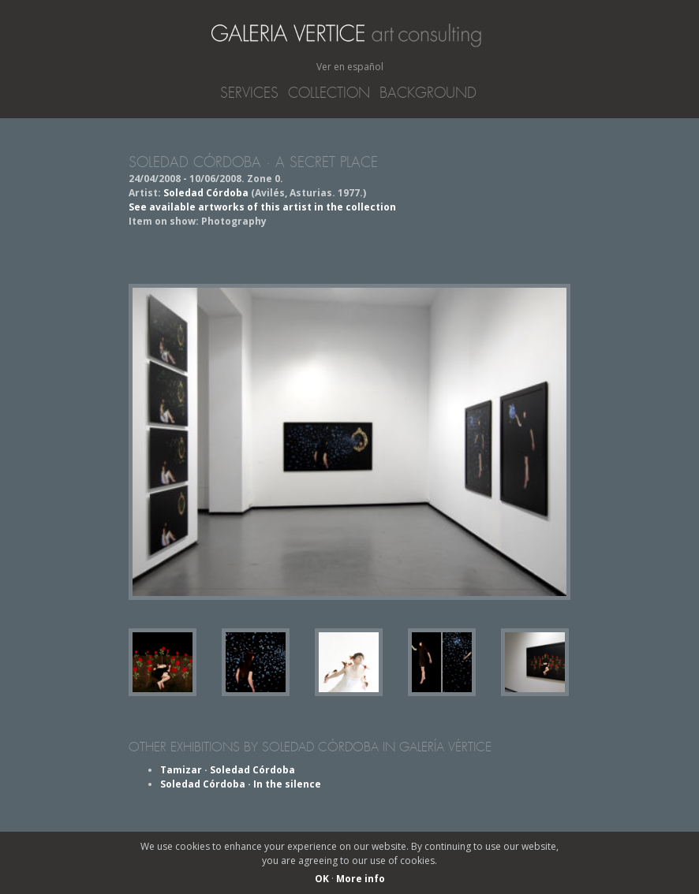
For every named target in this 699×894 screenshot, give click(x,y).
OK (322, 878)
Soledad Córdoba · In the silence (240, 784)
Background (428, 93)
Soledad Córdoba (206, 192)
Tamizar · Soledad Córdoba (227, 770)
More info (360, 878)
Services (249, 93)
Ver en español (349, 66)
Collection (329, 93)
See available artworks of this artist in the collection (262, 207)
